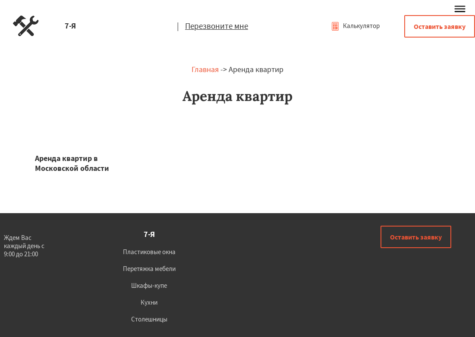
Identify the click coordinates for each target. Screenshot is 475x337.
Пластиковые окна (149, 252)
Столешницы (149, 319)
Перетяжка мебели (149, 269)
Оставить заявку (440, 26)
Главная (205, 69)
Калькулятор (355, 26)
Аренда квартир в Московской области (72, 163)
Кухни (149, 302)
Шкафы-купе (149, 285)
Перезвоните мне (216, 26)
